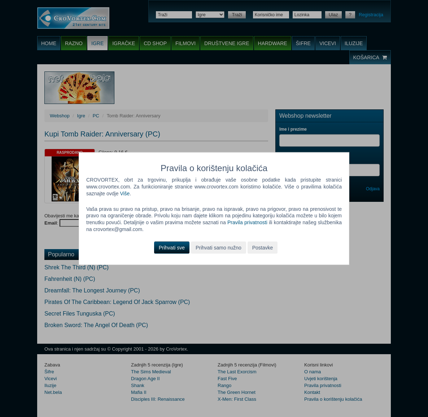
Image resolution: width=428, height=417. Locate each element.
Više (125, 193)
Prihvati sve (172, 248)
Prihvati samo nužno (218, 248)
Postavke (262, 248)
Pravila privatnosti (247, 222)
